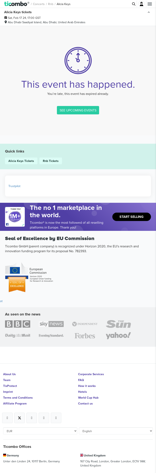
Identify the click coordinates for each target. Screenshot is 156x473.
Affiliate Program (15, 403)
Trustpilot (14, 186)
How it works (87, 386)
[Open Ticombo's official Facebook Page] (15, 224)
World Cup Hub (88, 397)
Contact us (85, 403)
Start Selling (131, 216)
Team (6, 380)
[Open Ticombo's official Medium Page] (44, 418)
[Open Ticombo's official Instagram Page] (31, 418)
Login (141, 4)
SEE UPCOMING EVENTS (78, 110)
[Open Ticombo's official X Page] (19, 418)
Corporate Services (91, 374)
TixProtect (10, 386)
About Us (9, 374)
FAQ (81, 380)
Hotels (82, 392)
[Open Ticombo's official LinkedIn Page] (56, 418)
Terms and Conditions (18, 397)
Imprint (8, 392)
